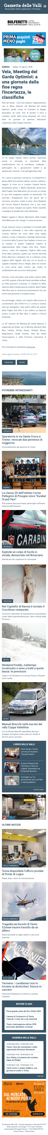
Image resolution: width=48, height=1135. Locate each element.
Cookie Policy (30, 1131)
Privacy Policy (19, 1131)
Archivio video (39, 789)
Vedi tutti (40, 1076)
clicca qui (31, 347)
